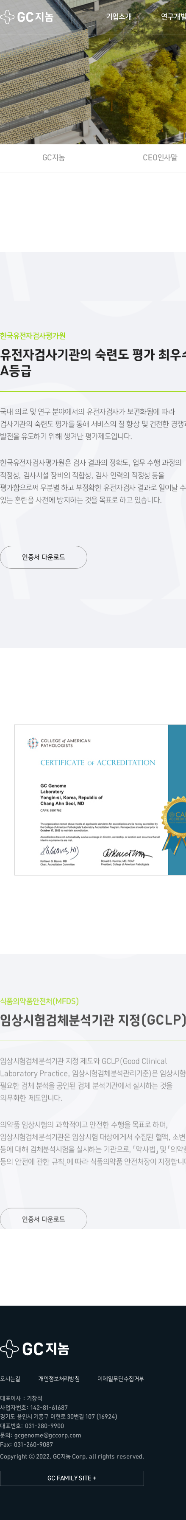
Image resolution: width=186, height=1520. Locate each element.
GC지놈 (27, 16)
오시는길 (10, 1378)
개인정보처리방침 (59, 1378)
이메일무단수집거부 (120, 1378)
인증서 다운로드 (43, 557)
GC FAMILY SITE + (72, 1478)
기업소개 (119, 16)
